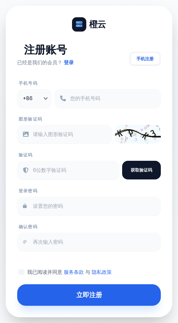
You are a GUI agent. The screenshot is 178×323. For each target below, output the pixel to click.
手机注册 (145, 58)
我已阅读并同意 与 (69, 272)
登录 (69, 62)
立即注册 (89, 295)
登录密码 (28, 190)
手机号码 (28, 83)
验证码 (26, 155)
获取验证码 (141, 170)
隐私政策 (102, 272)
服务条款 (74, 272)
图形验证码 (30, 119)
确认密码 (28, 226)
